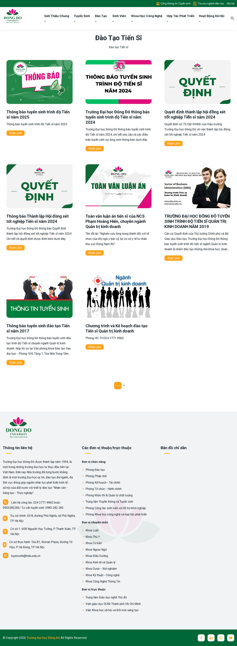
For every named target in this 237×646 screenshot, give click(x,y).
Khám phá (15, 133)
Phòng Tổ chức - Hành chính (101, 489)
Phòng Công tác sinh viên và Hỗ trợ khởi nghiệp (114, 508)
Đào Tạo (101, 18)
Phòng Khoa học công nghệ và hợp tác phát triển (114, 514)
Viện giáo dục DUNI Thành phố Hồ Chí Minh (111, 604)
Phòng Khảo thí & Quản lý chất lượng (107, 495)
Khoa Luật (90, 530)
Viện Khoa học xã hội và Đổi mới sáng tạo (110, 610)
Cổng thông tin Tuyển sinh (173, 3)
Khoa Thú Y (91, 537)
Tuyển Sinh (82, 18)
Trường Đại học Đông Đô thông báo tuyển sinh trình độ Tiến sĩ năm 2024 (118, 117)
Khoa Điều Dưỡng (95, 556)
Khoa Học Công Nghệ (146, 18)
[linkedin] (211, 637)
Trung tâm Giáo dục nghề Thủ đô (104, 597)
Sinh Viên (119, 18)
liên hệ (230, 3)
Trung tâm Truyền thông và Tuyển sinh (107, 501)
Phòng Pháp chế (94, 476)
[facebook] (201, 637)
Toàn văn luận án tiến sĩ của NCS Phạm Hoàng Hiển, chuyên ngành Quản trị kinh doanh (116, 221)
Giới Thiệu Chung (56, 18)
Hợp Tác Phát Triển (180, 18)
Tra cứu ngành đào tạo (208, 3)
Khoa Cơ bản (92, 543)
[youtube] (230, 637)
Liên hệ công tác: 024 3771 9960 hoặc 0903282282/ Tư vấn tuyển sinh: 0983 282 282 (33, 504)
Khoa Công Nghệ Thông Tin (101, 581)
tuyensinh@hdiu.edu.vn (21, 555)
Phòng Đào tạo (93, 470)
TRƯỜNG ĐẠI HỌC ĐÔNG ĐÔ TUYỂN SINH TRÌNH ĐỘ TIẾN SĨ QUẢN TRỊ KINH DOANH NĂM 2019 (197, 221)
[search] (232, 18)
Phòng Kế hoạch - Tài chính (101, 482)
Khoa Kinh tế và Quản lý (99, 562)
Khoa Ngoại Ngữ (94, 549)
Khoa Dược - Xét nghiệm (99, 568)
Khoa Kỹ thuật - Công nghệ (100, 575)
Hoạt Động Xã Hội (211, 18)
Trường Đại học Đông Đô (43, 638)
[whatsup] (220, 637)
